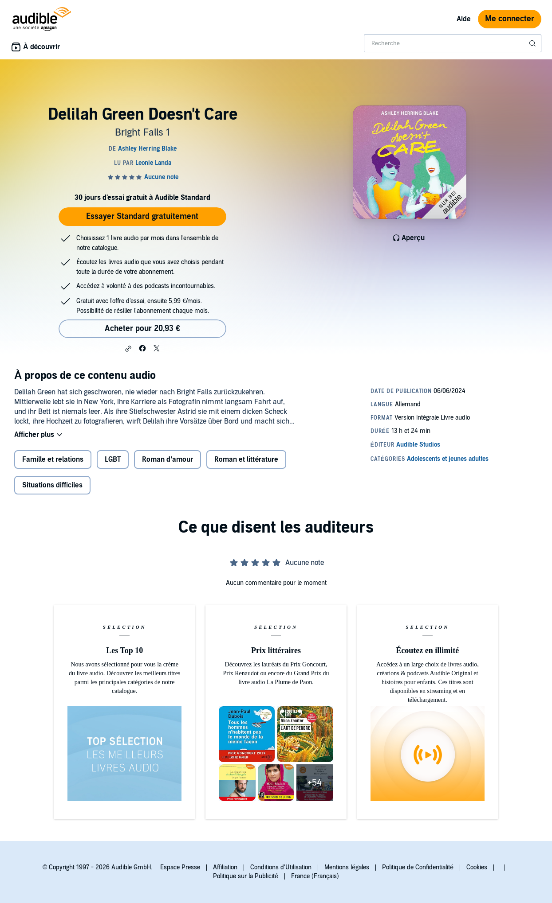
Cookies (476, 867)
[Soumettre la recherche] (533, 43)
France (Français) (315, 876)
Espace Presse (180, 867)
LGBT (113, 459)
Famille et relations (52, 459)
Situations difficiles (52, 485)
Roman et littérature (246, 459)
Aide (464, 19)
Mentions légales (346, 867)
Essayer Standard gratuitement (142, 216)
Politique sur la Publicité (245, 876)
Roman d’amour (167, 459)
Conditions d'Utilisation (280, 867)
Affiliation (225, 867)
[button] (128, 348)
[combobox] (452, 43)
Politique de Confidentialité (417, 867)
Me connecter (509, 18)
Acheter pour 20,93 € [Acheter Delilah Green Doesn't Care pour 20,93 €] (142, 328)
